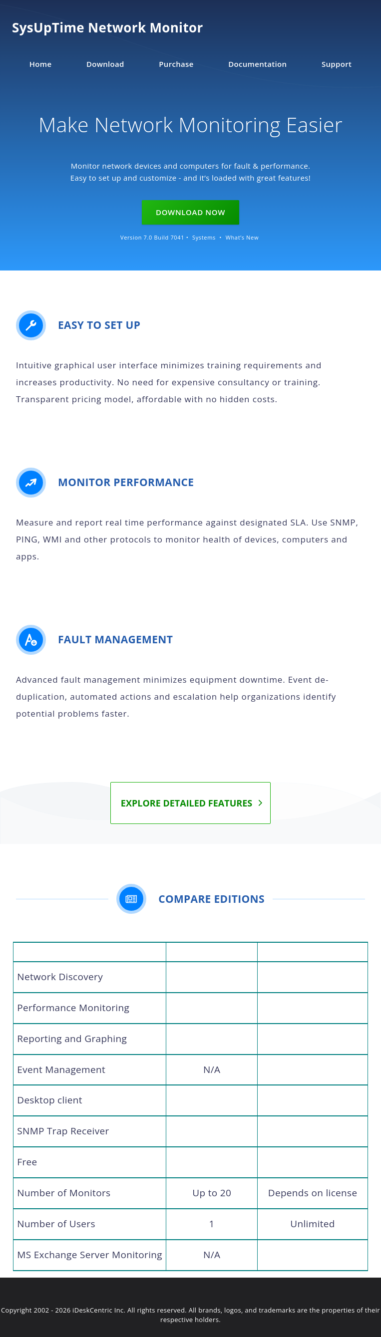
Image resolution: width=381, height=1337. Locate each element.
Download (105, 64)
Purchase (176, 64)
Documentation (257, 64)
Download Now (190, 212)
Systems (204, 237)
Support (337, 64)
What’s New (242, 237)
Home (40, 64)
